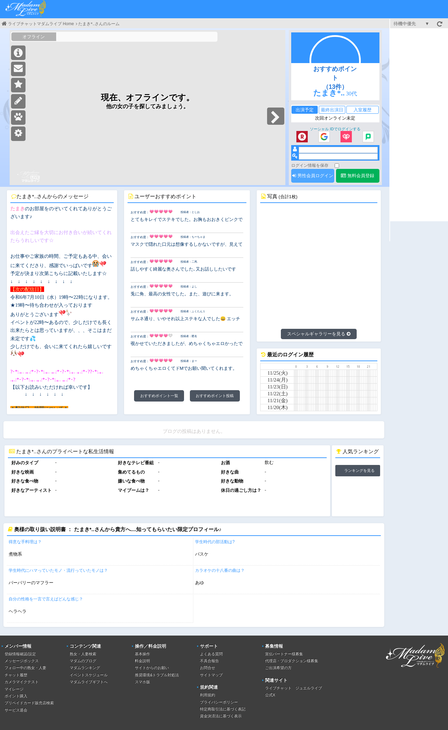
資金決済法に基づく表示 (221, 716)
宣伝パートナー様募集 (284, 654)
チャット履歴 (15, 675)
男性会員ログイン (312, 175)
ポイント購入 (15, 696)
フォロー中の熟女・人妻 (25, 668)
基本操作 (142, 654)
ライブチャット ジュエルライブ (293, 688)
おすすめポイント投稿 (215, 396)
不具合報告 (209, 661)
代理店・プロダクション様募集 (291, 661)
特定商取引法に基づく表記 (222, 709)
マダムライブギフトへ (89, 682)
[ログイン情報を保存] (337, 165)
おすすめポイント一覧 (159, 396)
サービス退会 (15, 710)
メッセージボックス (21, 661)
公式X (270, 695)
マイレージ (13, 689)
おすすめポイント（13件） (335, 78)
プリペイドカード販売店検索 (29, 703)
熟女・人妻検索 (83, 654)
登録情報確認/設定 (20, 654)
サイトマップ (211, 675)
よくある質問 (211, 654)
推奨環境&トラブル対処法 (157, 675)
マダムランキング (85, 668)
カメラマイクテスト (21, 682)
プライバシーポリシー (219, 702)
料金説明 (142, 661)
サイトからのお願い (152, 668)
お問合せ (207, 668)
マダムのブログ (83, 661)
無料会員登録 (357, 175)
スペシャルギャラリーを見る (318, 333)
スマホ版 (142, 682)
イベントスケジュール (89, 675)
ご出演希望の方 (278, 668)
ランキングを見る (359, 470)
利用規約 (207, 695)
